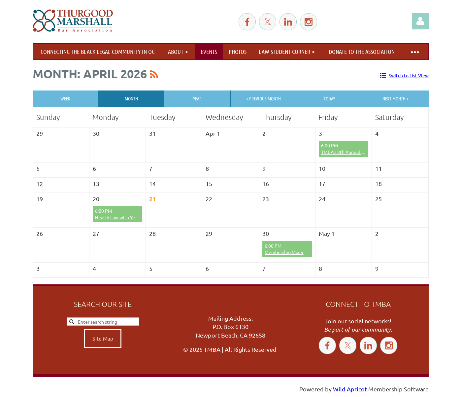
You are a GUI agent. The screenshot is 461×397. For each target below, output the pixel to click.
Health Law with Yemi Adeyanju (128, 217)
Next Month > (395, 98)
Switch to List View (409, 75)
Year (197, 98)
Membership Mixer (284, 252)
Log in (420, 21)
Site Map (102, 338)
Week (65, 98)
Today (329, 98)
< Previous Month (263, 98)
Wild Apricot (350, 388)
